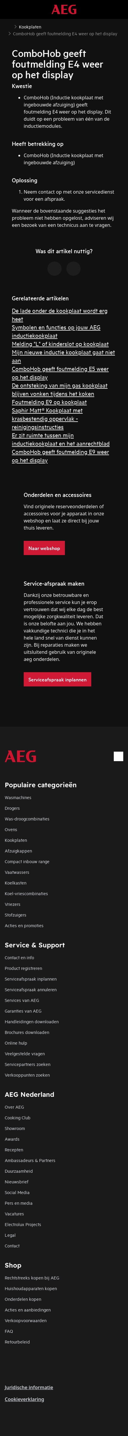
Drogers (12, 808)
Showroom (15, 1128)
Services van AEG (22, 1000)
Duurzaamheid (19, 1171)
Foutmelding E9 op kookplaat (49, 401)
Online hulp (16, 1042)
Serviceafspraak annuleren (31, 989)
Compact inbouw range (27, 861)
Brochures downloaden (27, 1032)
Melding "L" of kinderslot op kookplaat (60, 343)
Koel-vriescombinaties (26, 893)
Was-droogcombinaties (27, 818)
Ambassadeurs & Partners (30, 1160)
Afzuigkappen (18, 850)
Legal (10, 1235)
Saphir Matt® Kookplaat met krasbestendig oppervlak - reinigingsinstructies (47, 418)
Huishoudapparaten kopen (31, 1288)
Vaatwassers (17, 872)
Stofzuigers (15, 914)
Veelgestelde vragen (25, 1053)
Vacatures (14, 1213)
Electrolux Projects (23, 1224)
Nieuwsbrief (16, 1181)
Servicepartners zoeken (27, 1064)
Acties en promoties (24, 925)
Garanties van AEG (23, 1010)
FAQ (9, 1331)
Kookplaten (16, 840)
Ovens (11, 829)
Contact (12, 1245)
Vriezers (12, 904)
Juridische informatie (29, 1387)
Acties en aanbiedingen (28, 1309)
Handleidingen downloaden (32, 1021)
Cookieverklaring (24, 1399)
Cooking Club (18, 1117)
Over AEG (14, 1107)
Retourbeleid (17, 1341)
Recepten (14, 1149)
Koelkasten (15, 882)
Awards (12, 1139)
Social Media (17, 1192)
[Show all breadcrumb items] (9, 26)
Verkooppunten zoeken (27, 1075)
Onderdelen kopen (23, 1299)
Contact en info (19, 957)
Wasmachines (18, 797)
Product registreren (23, 968)
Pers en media (19, 1203)
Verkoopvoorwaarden (26, 1320)
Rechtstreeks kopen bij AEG (32, 1277)
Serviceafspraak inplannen (31, 978)
